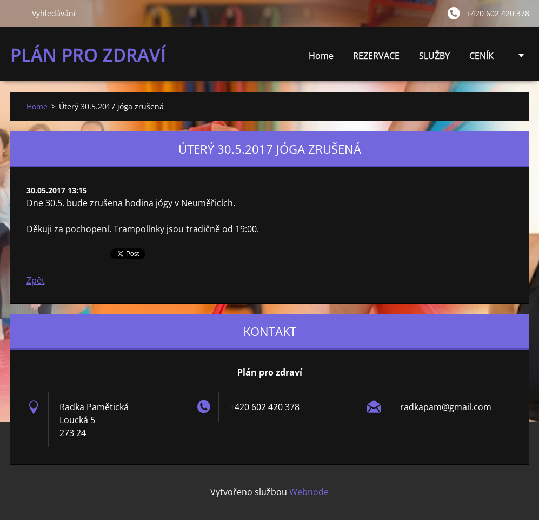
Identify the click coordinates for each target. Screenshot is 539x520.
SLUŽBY (434, 59)
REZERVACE (376, 56)
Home (321, 56)
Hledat (16, 13)
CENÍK (481, 59)
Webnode (309, 492)
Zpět (35, 280)
